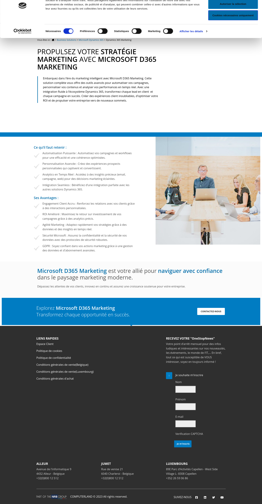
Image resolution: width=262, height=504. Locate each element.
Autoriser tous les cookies (233, 9)
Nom (178, 382)
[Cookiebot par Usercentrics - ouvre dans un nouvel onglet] (22, 47)
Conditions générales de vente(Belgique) (62, 365)
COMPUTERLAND (81, 496)
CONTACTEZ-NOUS (211, 311)
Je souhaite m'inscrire (189, 375)
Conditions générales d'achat (55, 378)
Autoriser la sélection (233, 20)
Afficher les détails (191, 47)
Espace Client (45, 344)
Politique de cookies (49, 351)
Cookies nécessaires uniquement (233, 31)
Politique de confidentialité (53, 358)
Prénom (180, 399)
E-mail (179, 417)
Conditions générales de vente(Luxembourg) (65, 372)
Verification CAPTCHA (189, 434)
